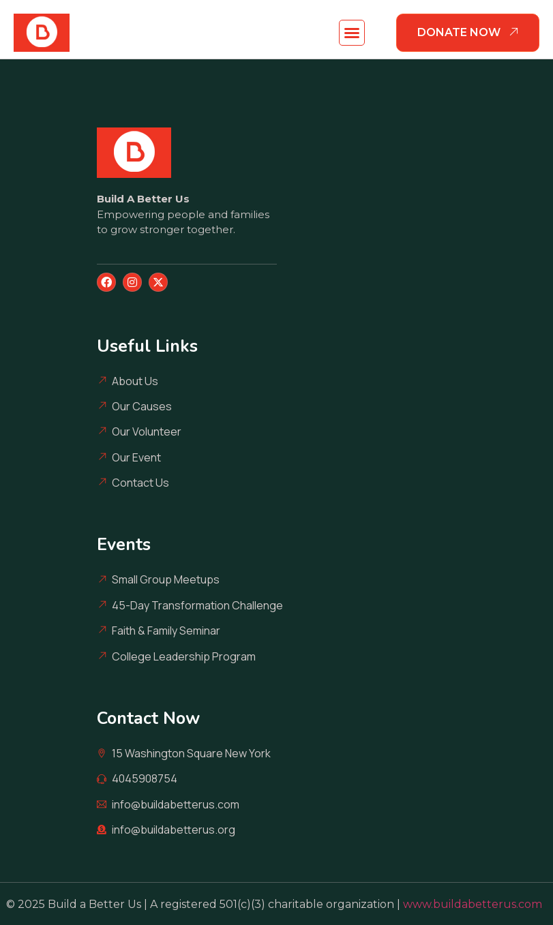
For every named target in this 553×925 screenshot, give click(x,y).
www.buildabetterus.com (475, 904)
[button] (352, 33)
